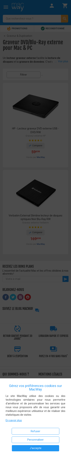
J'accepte (35, 448)
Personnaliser (35, 439)
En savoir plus (14, 420)
